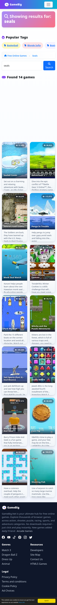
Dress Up (7, 559)
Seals (34, 55)
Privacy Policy (9, 577)
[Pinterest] (19, 537)
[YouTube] (8, 537)
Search (49, 66)
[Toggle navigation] (48, 5)
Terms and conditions (14, 581)
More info (22, 602)
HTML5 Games (38, 563)
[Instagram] (25, 537)
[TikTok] (14, 537)
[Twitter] (30, 537)
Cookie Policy (9, 586)
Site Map (35, 554)
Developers (36, 550)
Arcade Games (25, 530)
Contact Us (36, 559)
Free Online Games (17, 55)
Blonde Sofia (32, 45)
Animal (6, 563)
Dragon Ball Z (9, 554)
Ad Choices (8, 590)
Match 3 (6, 550)
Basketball (11, 45)
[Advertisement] (28, 112)
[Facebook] (3, 537)
